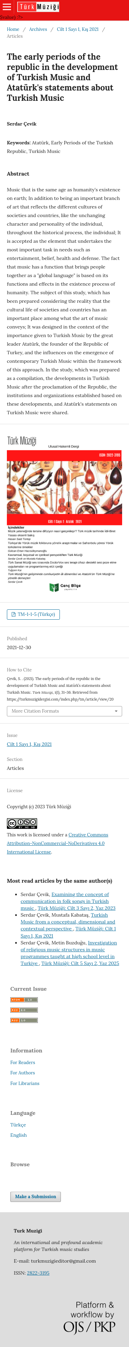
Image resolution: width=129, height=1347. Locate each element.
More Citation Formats (35, 711)
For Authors (22, 1073)
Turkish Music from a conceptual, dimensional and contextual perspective (68, 922)
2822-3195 (38, 1273)
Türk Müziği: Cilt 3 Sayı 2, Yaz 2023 (77, 908)
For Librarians (25, 1083)
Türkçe (18, 1125)
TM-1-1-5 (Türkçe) (36, 614)
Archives (38, 29)
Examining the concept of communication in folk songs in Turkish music (65, 901)
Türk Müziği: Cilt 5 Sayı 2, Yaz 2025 (80, 963)
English (18, 1135)
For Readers (22, 1062)
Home (13, 29)
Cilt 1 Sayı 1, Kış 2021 (78, 29)
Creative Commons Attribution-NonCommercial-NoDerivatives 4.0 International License (57, 843)
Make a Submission (35, 1197)
